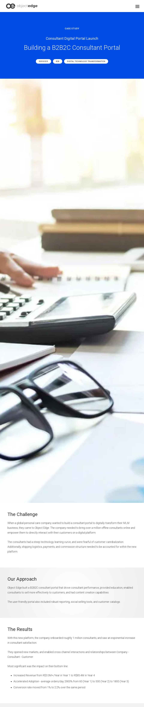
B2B (57, 61)
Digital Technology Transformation (86, 61)
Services (43, 61)
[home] (21, 6)
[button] (137, 6)
